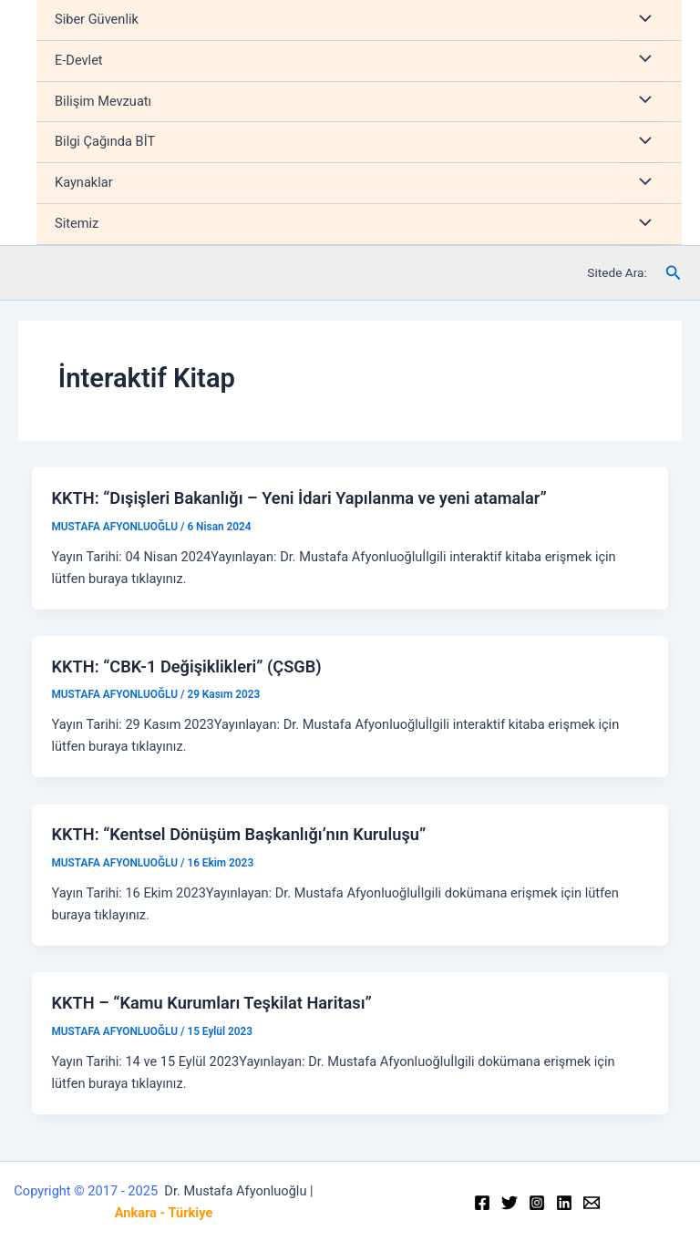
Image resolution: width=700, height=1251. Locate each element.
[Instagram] (537, 1203)
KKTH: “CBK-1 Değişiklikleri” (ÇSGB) (186, 666)
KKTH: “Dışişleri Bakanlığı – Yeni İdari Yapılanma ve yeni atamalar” (298, 498)
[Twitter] (509, 1203)
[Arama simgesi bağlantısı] (673, 272)
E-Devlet (79, 60)
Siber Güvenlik (97, 19)
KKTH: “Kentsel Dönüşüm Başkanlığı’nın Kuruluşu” (238, 834)
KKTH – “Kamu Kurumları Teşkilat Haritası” (211, 1002)
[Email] (591, 1203)
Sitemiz (76, 223)
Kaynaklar (84, 182)
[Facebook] (482, 1203)
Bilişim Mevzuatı (103, 101)
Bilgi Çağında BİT (105, 141)
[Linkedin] (564, 1203)
